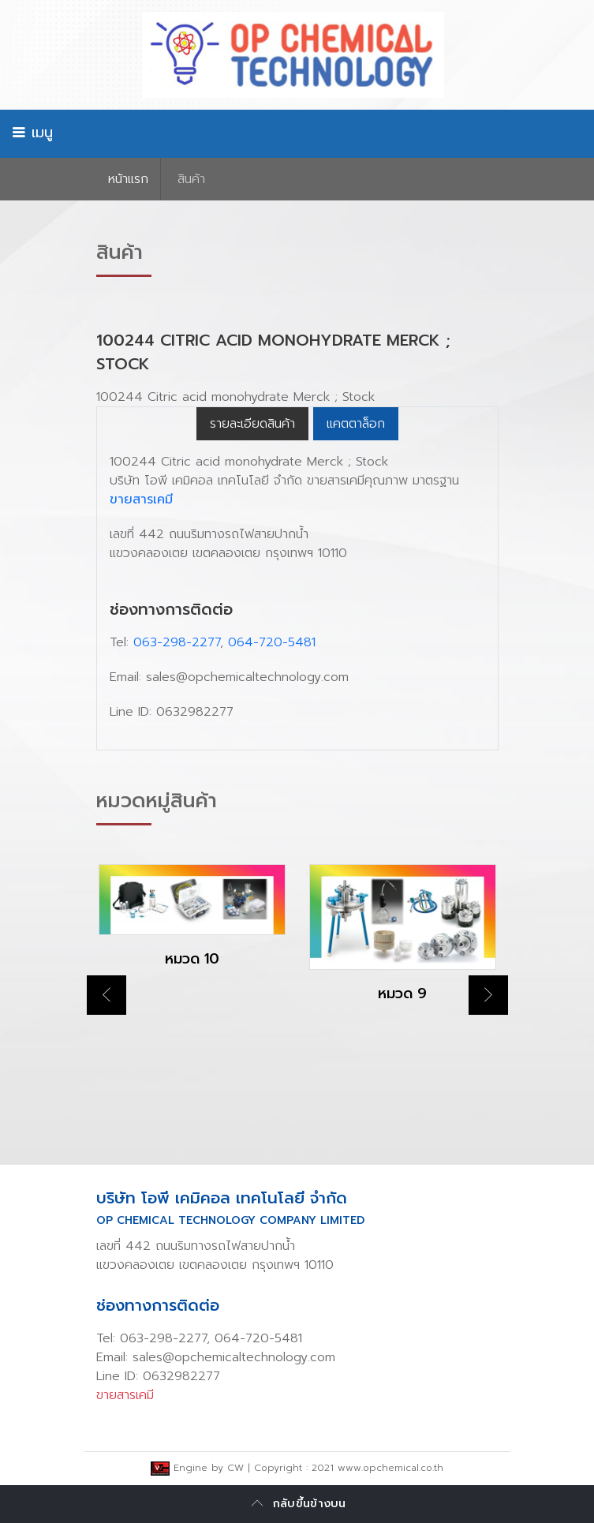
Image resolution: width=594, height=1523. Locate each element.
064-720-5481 (272, 642)
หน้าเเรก (128, 179)
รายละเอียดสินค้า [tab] (252, 423)
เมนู (32, 132)
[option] (192, 929)
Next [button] (488, 995)
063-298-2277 (176, 642)
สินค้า (191, 179)
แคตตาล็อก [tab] (356, 423)
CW (235, 1468)
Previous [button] (106, 995)
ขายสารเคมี (141, 499)
